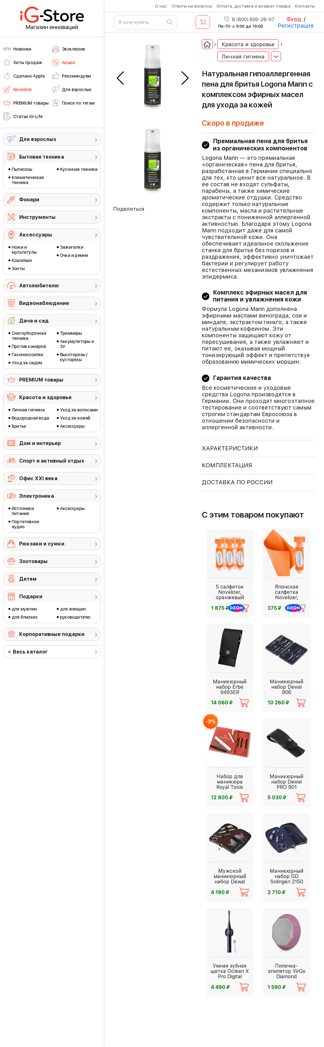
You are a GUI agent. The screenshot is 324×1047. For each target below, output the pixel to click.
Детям (28, 579)
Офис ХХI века (38, 478)
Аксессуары (35, 235)
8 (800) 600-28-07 (249, 19)
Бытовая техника (41, 157)
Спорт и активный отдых (51, 461)
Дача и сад (34, 321)
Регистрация (296, 25)
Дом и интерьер (40, 443)
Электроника (36, 496)
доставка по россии (237, 482)
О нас (161, 6)
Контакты (305, 6)
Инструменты (37, 217)
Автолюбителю (39, 286)
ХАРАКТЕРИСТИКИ (230, 448)
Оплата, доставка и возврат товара (253, 6)
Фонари (29, 200)
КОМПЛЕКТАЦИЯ (227, 465)
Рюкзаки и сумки (41, 544)
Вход (294, 19)
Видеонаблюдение (44, 303)
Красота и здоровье (45, 397)
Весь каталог (30, 652)
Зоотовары (33, 561)
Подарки (30, 596)
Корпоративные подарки (51, 634)
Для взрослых (37, 139)
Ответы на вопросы (192, 6)
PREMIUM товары (41, 380)
